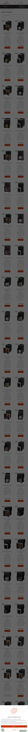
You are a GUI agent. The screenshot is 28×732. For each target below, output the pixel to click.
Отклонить (14, 729)
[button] (22, 731)
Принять (14, 726)
